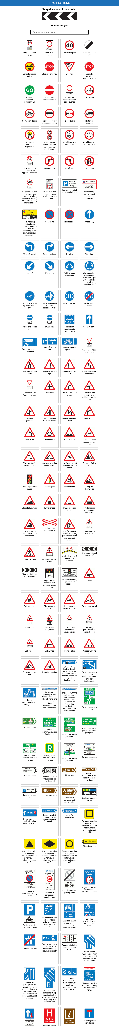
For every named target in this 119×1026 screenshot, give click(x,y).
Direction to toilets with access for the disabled (49, 779)
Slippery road (69, 487)
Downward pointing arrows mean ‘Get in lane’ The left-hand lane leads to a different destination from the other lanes (49, 700)
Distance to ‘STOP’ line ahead (89, 351)
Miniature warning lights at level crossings (69, 581)
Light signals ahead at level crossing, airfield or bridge (49, 583)
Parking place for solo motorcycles (30, 926)
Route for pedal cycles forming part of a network (30, 821)
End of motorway (30, 948)
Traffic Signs (59, 3)
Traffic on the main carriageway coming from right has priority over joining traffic (89, 956)
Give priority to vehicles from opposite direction (29, 170)
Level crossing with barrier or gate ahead (89, 510)
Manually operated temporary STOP (89, 76)
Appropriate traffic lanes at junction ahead (69, 947)
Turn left (69, 254)
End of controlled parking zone (69, 891)
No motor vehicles (29, 121)
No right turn (49, 168)
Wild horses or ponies (49, 607)
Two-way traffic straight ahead (29, 464)
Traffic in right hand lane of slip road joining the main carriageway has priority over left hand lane (49, 996)
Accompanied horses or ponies (69, 607)
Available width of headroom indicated (69, 558)
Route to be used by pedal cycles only (30, 305)
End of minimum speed (89, 304)
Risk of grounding (49, 672)
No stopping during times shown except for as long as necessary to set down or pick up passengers (30, 228)
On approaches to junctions (89, 708)
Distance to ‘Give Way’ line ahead (30, 394)
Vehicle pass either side (69, 274)
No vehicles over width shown (89, 143)
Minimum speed (69, 303)
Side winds (49, 651)
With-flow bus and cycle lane (29, 350)
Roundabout (50, 440)
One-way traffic (89, 327)
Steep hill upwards (29, 508)
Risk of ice (29, 627)
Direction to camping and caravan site (69, 800)
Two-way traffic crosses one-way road (89, 442)
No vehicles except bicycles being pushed (69, 99)
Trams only (49, 327)
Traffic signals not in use (29, 488)
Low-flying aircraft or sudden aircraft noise (69, 465)
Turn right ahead (49, 254)
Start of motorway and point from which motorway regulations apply (49, 947)
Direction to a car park (30, 796)
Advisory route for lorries (89, 799)
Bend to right (89, 418)
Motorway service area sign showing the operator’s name (89, 986)
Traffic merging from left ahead (49, 419)
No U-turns (89, 168)
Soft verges (29, 651)
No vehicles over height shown (69, 143)
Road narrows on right (49, 372)
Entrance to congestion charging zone (49, 895)
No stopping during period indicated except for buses (89, 195)
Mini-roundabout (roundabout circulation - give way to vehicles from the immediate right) (89, 278)
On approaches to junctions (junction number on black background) (89, 676)
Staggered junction (29, 419)
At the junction (30, 727)
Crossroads (49, 393)
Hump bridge (69, 651)
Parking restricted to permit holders (69, 191)
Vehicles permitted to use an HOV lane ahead (89, 922)
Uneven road (69, 440)
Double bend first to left (69, 419)
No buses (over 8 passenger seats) (49, 122)
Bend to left (29, 440)
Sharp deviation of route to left (89, 554)
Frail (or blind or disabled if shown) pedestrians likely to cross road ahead (69, 535)
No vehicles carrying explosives (29, 144)
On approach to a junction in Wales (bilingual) (89, 730)
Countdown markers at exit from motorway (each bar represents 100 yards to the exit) (69, 984)
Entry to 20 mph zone (29, 54)
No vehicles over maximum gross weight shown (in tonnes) (50, 195)
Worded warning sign (89, 652)
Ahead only (89, 222)
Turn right (89, 254)
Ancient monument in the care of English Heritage (89, 776)
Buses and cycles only (30, 328)
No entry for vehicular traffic (49, 98)
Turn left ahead (29, 254)
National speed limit (89, 54)
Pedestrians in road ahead (89, 532)
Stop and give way (49, 74)
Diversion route (89, 846)
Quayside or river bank (30, 673)
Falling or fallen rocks (89, 464)
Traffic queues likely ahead (49, 628)
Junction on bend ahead (69, 394)
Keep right (49, 273)
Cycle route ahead (89, 606)
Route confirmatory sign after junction (29, 702)
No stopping (69, 222)
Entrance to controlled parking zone (29, 893)
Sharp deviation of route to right (29, 575)
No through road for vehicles (89, 1022)
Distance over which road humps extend (69, 629)
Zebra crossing (29, 559)
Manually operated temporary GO (29, 99)
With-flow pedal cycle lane (69, 348)
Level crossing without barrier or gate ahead (30, 533)
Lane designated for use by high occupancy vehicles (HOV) (69, 924)
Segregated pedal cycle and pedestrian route (49, 305)
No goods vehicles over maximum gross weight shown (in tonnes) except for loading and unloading (29, 197)
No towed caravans (89, 122)
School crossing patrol (29, 75)
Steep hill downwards (89, 488)
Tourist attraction (49, 796)
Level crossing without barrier (50, 529)
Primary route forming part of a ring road (30, 757)
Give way (69, 74)
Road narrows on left (69, 372)
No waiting (49, 222)
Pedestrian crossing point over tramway (69, 329)
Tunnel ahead (49, 508)
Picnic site (69, 775)
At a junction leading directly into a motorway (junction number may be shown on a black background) (69, 673)
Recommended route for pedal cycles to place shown (49, 818)
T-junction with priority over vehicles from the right (89, 396)
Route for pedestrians (69, 816)
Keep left (29, 273)
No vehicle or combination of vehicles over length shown (49, 145)
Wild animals (29, 606)
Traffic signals (49, 487)
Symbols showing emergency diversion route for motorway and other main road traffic (89, 826)
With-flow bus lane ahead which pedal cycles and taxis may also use (49, 922)
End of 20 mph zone (50, 54)
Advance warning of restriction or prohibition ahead (89, 889)
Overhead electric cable (49, 560)
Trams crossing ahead (69, 509)
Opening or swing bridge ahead (49, 464)
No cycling (89, 97)
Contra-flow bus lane (49, 348)
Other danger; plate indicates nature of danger (89, 629)
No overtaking (69, 121)
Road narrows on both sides (89, 372)
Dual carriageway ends (30, 372)
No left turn (69, 168)
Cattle (89, 580)
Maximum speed (69, 53)
